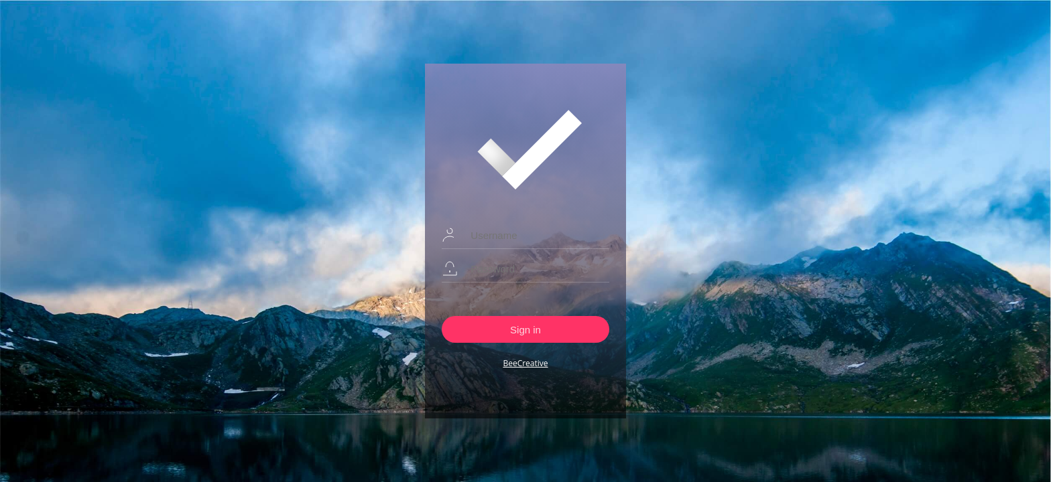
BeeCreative (525, 363)
